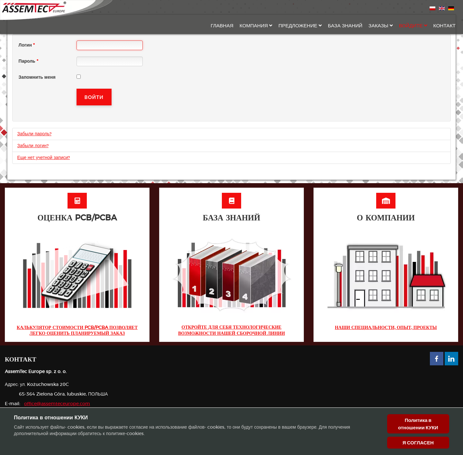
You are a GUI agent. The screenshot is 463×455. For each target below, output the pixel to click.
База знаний (345, 26)
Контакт (444, 26)
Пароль (28, 61)
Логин (27, 45)
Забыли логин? (33, 146)
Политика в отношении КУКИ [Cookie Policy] (418, 424)
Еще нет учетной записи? (43, 158)
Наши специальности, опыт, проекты (386, 328)
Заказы (378, 26)
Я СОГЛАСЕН (418, 442)
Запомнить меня (37, 77)
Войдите (411, 26)
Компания (254, 26)
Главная (222, 26)
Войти (94, 97)
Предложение (297, 26)
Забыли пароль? (34, 134)
